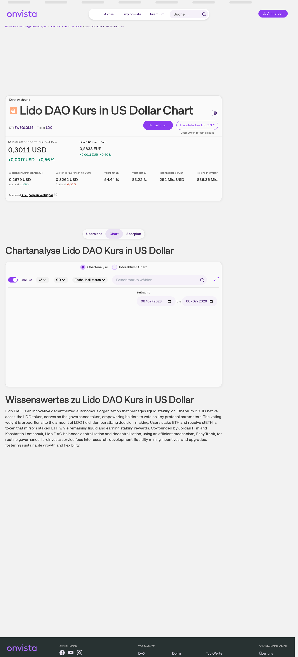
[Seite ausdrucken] (215, 113)
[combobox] (159, 280)
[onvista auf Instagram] (79, 653)
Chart (114, 233)
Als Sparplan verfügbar (37, 195)
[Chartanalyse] (94, 267)
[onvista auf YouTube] (70, 653)
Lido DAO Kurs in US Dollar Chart (104, 26)
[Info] (56, 194)
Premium (157, 14)
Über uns (266, 653)
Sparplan (133, 233)
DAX (141, 653)
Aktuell (109, 14)
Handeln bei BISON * (197, 125)
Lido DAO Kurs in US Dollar (66, 26)
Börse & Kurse (13, 26)
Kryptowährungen (36, 26)
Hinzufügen (158, 125)
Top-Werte (214, 653)
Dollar (176, 653)
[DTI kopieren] (23, 127)
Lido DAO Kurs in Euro (93, 142)
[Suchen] (202, 280)
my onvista (132, 14)
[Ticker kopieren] (49, 127)
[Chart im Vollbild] (216, 279)
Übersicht (94, 233)
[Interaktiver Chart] (129, 267)
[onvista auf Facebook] (62, 653)
